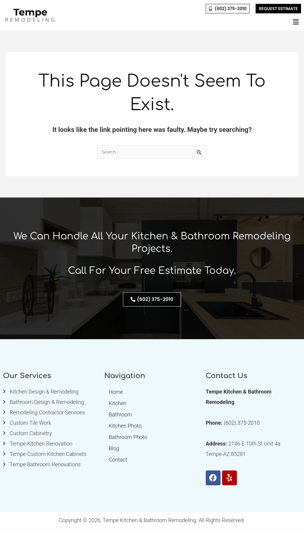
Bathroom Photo (128, 437)
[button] (296, 22)
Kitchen (117, 403)
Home (116, 392)
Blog (114, 448)
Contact (118, 460)
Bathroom (120, 415)
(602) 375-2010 (242, 423)
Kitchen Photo (125, 426)
